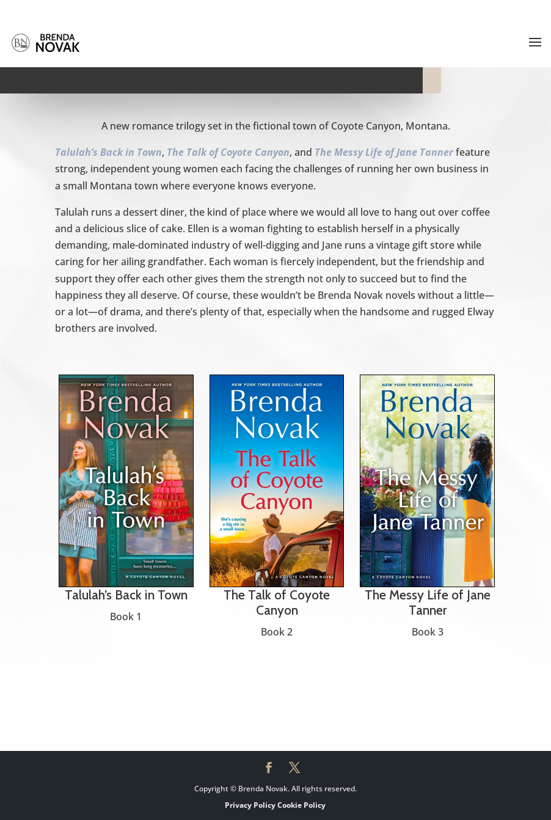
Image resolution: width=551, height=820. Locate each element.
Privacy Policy (250, 805)
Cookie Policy (301, 805)
